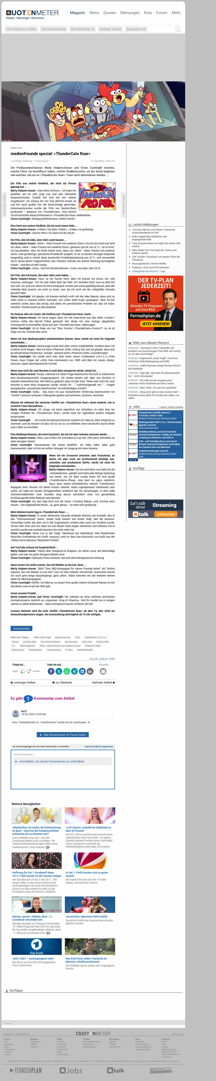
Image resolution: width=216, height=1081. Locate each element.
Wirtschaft (61, 1047)
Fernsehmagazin (35, 1061)
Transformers (54, 649)
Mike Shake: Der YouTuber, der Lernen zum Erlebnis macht (154, 251)
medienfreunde (85, 649)
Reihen (33, 1044)
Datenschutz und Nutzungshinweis (169, 1050)
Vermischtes (62, 1044)
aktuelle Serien (128, 1061)
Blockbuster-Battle (142, 1049)
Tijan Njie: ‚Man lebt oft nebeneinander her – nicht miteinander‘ (154, 374)
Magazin (77, 12)
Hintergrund (35, 1041)
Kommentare (21, 628)
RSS (6, 1041)
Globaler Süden (110, 29)
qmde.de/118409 (107, 658)
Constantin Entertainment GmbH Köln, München (154, 444)
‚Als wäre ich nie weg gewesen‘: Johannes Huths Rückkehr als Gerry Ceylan (151, 382)
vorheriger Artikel (23, 682)
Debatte (112, 1041)
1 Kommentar (41, 160)
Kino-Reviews (114, 1047)
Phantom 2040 (92, 645)
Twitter (7, 1054)
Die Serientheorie (54, 29)
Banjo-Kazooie (62, 637)
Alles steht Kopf (42, 637)
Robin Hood (18, 649)
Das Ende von (136, 29)
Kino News (12, 1061)
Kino (148, 12)
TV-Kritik (112, 1044)
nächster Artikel (103, 682)
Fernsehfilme (115, 1061)
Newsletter (8, 1044)
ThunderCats (35, 649)
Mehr (176, 12)
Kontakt (165, 1047)
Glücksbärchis (27, 645)
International (62, 1049)
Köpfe (59, 1052)
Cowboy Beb (29, 641)
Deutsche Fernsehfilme (159, 1061)
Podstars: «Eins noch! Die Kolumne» (151, 267)
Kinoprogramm (142, 1061)
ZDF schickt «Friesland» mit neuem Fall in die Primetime (156, 258)
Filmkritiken (48, 1061)
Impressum (166, 1057)
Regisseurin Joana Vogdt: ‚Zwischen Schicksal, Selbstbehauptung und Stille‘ (153, 360)
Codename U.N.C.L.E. (96, 637)
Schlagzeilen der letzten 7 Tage (148, 271)
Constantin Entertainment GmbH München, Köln (155, 434)
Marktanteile (88, 1044)
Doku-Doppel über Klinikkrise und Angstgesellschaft (149, 238)
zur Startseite (62, 682)
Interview (34, 1047)
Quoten (109, 12)
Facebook (8, 1052)
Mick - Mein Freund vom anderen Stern (60, 645)
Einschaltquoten (82, 1061)
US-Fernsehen (62, 1054)
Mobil (6, 1047)
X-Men (69, 649)
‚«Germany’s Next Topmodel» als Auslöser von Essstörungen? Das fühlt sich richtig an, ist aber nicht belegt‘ (154, 350)
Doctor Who (103, 641)
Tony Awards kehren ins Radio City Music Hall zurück (156, 245)
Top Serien (174, 1061)
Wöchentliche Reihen (92, 1041)
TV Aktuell (22, 1061)
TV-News (60, 1041)
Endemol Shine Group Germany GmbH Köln (152, 415)
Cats (77, 637)
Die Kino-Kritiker (142, 1044)
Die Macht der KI (82, 29)
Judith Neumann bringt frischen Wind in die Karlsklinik (154, 367)
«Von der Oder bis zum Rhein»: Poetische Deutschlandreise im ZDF (153, 231)
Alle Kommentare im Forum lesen (62, 735)
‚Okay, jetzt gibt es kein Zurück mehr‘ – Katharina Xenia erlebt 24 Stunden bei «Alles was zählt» (154, 394)
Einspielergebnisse (143, 1047)
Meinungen (130, 12)
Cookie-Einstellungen (170, 1054)
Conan (15, 641)
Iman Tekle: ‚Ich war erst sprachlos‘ (152, 387)
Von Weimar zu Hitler (21, 29)
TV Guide (94, 1061)
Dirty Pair (87, 641)
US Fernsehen (60, 1061)
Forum (161, 12)
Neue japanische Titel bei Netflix (149, 263)
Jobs (164, 1044)
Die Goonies (71, 641)
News (94, 12)
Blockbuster (104, 1061)
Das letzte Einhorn (50, 641)
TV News (70, 1061)
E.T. (13, 645)
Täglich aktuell (89, 1047)
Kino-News (139, 1041)
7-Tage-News (9, 1049)
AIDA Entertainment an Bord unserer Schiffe (155, 424)
